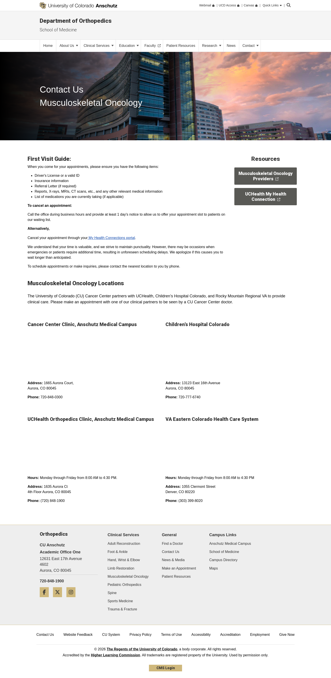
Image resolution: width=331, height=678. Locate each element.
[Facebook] (46, 599)
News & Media (173, 560)
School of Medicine (224, 552)
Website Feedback (77, 634)
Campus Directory (223, 560)
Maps (213, 568)
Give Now (287, 634)
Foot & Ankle (118, 552)
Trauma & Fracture (122, 609)
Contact (251, 45)
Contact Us (170, 552)
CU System (111, 634)
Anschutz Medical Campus (230, 543)
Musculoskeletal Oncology (128, 576)
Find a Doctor (172, 543)
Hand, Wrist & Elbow (124, 560)
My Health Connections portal (111, 238)
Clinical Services (99, 45)
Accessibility (201, 634)
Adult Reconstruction (124, 543)
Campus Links (222, 535)
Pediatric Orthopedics (124, 585)
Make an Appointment (179, 568)
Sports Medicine (120, 601)
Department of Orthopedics (76, 20)
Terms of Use (171, 634)
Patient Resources (176, 576)
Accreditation (230, 634)
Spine (112, 593)
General (169, 535)
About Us (69, 45)
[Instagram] (72, 599)
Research (211, 45)
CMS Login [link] (165, 668)
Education (129, 45)
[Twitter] (59, 599)
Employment (260, 634)
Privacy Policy (141, 634)
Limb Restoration (121, 568)
